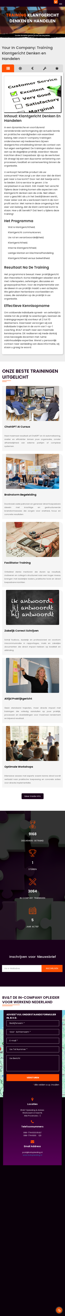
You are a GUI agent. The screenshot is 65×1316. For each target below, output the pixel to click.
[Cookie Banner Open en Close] (59, 1310)
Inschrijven (52, 968)
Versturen (33, 1077)
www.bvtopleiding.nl (32, 1155)
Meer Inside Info (33, 796)
